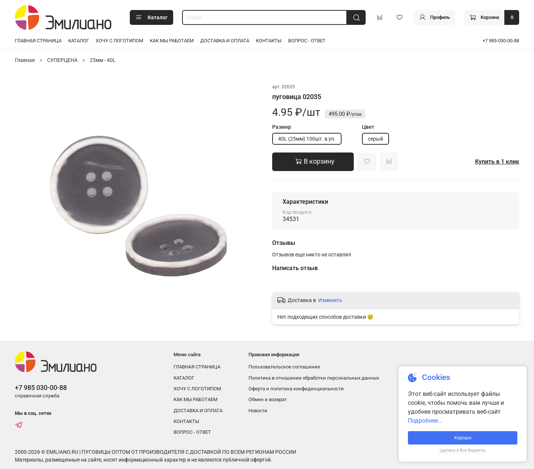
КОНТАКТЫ (268, 40)
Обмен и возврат (267, 399)
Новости (257, 410)
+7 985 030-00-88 (41, 387)
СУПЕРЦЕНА (62, 60)
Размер (281, 127)
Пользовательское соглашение (284, 367)
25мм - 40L (103, 60)
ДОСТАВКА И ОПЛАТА (224, 40)
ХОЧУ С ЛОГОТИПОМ (119, 40)
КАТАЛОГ (78, 40)
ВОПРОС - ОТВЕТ (307, 40)
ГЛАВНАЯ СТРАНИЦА (38, 40)
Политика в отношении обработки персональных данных (313, 378)
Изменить (330, 300)
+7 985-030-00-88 (500, 40)
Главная (25, 60)
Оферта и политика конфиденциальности (296, 388)
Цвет (368, 127)
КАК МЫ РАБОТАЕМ (172, 40)
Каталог (151, 17)
